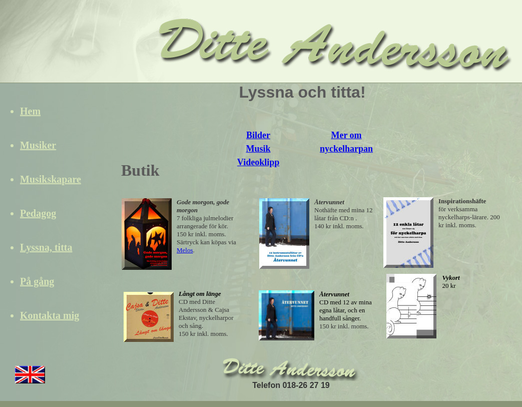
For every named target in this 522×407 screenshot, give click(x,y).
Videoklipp (258, 162)
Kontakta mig (49, 315)
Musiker (38, 145)
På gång (37, 281)
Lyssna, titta (46, 247)
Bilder (258, 135)
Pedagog (38, 213)
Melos (185, 250)
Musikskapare (50, 179)
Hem (30, 111)
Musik (258, 149)
